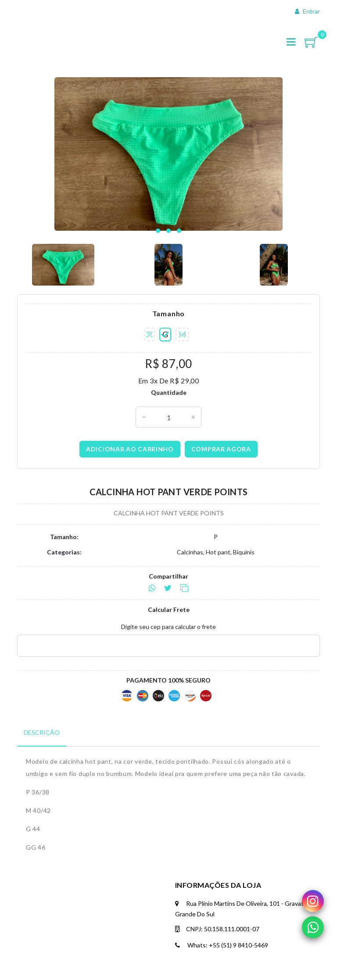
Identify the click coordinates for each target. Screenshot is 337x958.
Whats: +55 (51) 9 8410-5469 (221, 945)
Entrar (307, 11)
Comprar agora (221, 449)
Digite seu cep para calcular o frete (168, 626)
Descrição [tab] (42, 732)
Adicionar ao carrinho (130, 449)
